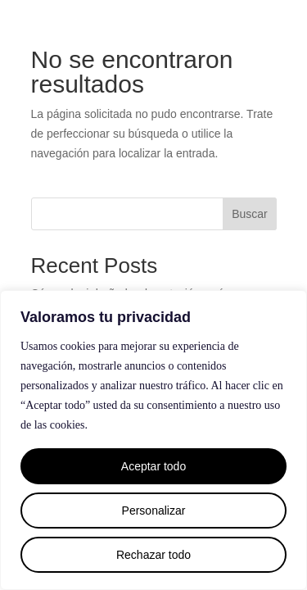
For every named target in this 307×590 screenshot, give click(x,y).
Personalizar (154, 510)
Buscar (250, 213)
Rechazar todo (153, 554)
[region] (153, 440)
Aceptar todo (153, 466)
